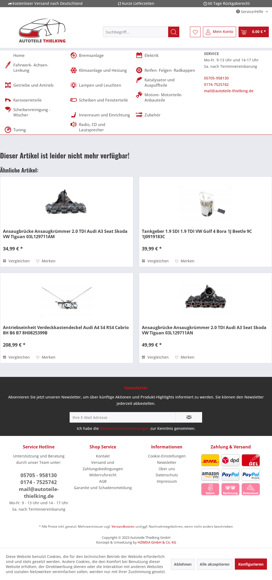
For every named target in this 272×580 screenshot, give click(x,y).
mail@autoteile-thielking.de (228, 90)
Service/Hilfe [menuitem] (250, 11)
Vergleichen (16, 260)
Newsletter (166, 462)
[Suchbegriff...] (141, 32)
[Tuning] (35, 130)
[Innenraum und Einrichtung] (101, 115)
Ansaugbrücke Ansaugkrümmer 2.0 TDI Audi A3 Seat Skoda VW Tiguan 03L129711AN (204, 330)
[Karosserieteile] (35, 100)
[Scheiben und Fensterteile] (101, 100)
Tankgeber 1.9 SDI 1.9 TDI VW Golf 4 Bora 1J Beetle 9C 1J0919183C (197, 234)
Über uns (167, 468)
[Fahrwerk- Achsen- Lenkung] (35, 67)
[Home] (35, 55)
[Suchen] (173, 32)
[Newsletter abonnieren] (189, 417)
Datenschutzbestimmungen (124, 428)
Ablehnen (183, 564)
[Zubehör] (166, 115)
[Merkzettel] (195, 32)
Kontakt (103, 456)
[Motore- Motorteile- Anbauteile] (166, 97)
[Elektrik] (166, 55)
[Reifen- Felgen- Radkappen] (166, 70)
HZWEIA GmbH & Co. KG (157, 542)
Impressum (167, 481)
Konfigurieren (251, 564)
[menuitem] (141, 32)
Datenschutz (167, 474)
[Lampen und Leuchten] (101, 85)
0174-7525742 (216, 84)
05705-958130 (216, 78)
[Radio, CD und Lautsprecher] (101, 127)
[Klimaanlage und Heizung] (101, 70)
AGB (103, 481)
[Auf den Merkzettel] (46, 261)
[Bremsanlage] (101, 55)
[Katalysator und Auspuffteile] (166, 82)
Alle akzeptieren (215, 564)
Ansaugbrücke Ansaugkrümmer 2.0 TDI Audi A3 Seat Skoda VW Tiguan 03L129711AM (65, 234)
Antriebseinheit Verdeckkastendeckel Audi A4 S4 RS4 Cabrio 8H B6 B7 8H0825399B (66, 330)
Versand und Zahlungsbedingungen (103, 465)
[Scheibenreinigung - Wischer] (35, 112)
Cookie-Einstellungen (167, 456)
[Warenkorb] (254, 32)
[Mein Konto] (219, 32)
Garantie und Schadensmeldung (103, 487)
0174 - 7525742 (38, 482)
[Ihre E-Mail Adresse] (123, 417)
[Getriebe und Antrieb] (35, 85)
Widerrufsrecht (102, 474)
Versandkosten (123, 526)
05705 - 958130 (38, 475)
